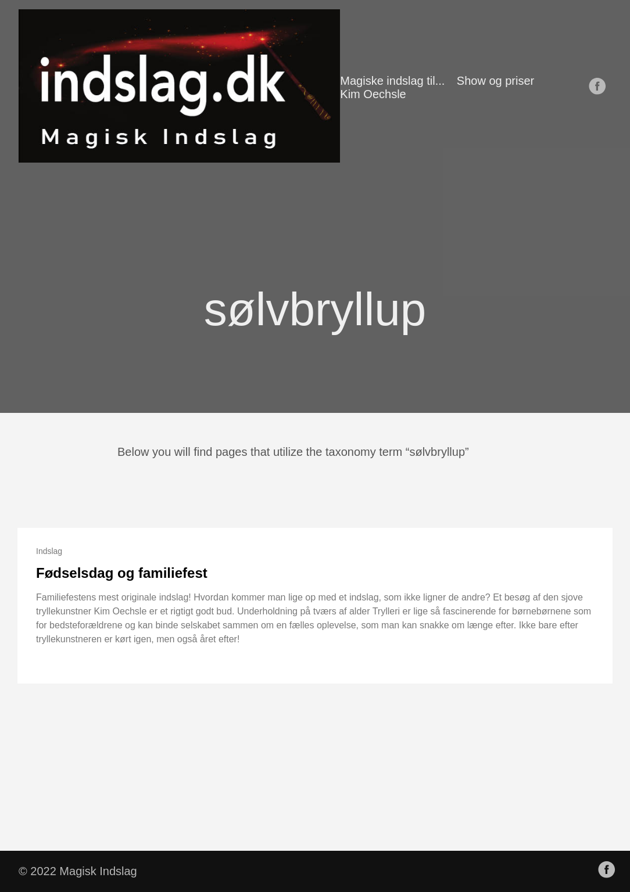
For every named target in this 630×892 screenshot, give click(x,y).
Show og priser (495, 80)
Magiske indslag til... (392, 80)
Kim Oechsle (373, 94)
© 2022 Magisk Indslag (78, 871)
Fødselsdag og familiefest (121, 573)
